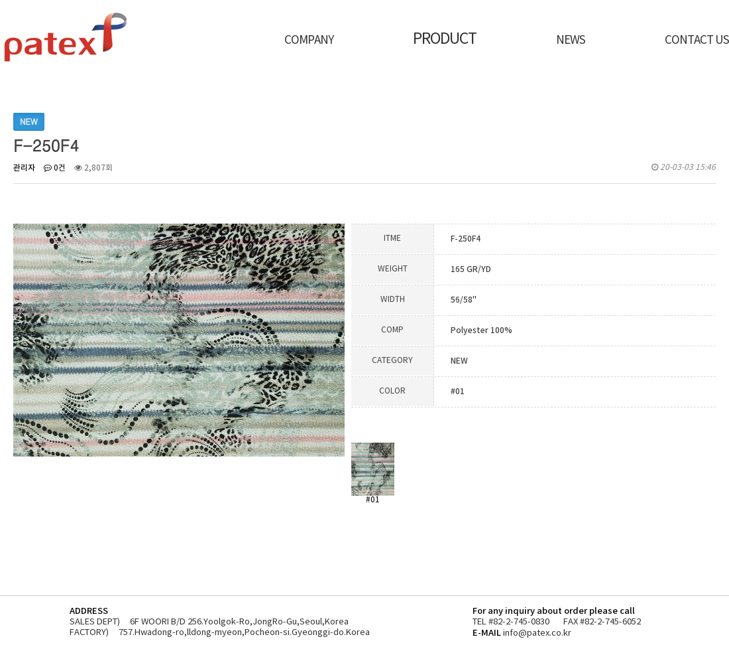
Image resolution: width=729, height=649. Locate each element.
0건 (55, 168)
